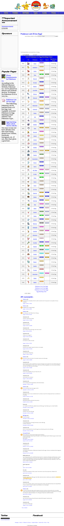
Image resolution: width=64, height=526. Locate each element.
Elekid (35, 278)
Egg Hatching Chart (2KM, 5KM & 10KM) (11, 124)
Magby (35, 282)
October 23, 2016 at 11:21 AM (28, 396)
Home (6, 13)
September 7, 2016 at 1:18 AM (28, 384)
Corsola (35, 258)
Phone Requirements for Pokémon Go (9, 78)
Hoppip (35, 212)
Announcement (7, 26)
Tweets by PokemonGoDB (5, 519)
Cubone (35, 139)
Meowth (35, 78)
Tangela (35, 155)
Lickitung (35, 143)
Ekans (35, 63)
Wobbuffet (35, 227)
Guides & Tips (41, 522)
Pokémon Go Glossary (27, 522)
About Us (20, 522)
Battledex (26, 13)
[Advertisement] (41, 23)
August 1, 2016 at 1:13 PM (27, 303)
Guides (44, 13)
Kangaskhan (35, 159)
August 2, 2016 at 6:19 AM (27, 314)
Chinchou (35, 200)
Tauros (35, 181)
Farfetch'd (35, 109)
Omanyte (35, 193)
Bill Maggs (25, 415)
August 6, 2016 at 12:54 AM (27, 348)
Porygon (35, 189)
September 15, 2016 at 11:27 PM (28, 389)
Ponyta (35, 101)
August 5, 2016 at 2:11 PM (27, 343)
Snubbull (35, 239)
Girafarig (35, 231)
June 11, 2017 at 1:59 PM (27, 479)
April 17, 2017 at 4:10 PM (27, 467)
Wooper (35, 219)
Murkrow (35, 223)
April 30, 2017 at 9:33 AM (27, 473)
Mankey (35, 86)
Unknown (25, 299)
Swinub (35, 254)
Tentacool (35, 98)
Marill (35, 208)
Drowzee (35, 132)
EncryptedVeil (25, 433)
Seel (35, 117)
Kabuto (35, 197)
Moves (53, 13)
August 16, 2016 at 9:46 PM (27, 373)
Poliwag (35, 94)
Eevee (35, 185)
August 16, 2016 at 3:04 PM (27, 367)
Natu (35, 204)
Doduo (35, 113)
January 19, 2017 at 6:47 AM (27, 440)
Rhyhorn (35, 151)
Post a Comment (24, 507)
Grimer (35, 120)
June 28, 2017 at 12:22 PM (27, 486)
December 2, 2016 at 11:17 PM (28, 430)
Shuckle (35, 246)
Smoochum (35, 274)
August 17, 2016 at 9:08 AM (27, 378)
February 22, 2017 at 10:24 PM (28, 453)
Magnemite (35, 105)
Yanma (35, 216)
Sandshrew (35, 67)
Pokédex (15, 13)
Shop (48, 522)
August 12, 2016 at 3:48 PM (27, 359)
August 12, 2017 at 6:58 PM (27, 505)
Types (36, 13)
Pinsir (35, 178)
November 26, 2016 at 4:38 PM (28, 425)
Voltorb (35, 136)
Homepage (16, 522)
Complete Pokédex (35, 522)
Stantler (35, 266)
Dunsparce (35, 235)
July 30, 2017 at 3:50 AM (27, 494)
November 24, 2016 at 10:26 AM (28, 418)
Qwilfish (35, 242)
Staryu (35, 166)
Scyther (35, 174)
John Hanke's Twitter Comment (28, 439)
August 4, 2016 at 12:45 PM (27, 325)
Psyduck (35, 82)
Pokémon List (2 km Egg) (41, 286)
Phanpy (35, 262)
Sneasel (35, 250)
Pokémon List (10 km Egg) (11, 100)
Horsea (35, 162)
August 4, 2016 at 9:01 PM (27, 331)
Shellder (35, 124)
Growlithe (35, 90)
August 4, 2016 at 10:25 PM (27, 336)
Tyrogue (35, 270)
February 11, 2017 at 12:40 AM (28, 446)
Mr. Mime (35, 170)
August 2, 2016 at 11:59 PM (27, 320)
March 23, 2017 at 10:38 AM (27, 462)
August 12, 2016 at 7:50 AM (27, 354)
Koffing (35, 147)
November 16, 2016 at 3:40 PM (28, 407)
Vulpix (35, 71)
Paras (35, 75)
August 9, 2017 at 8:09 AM (27, 499)
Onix (35, 128)
